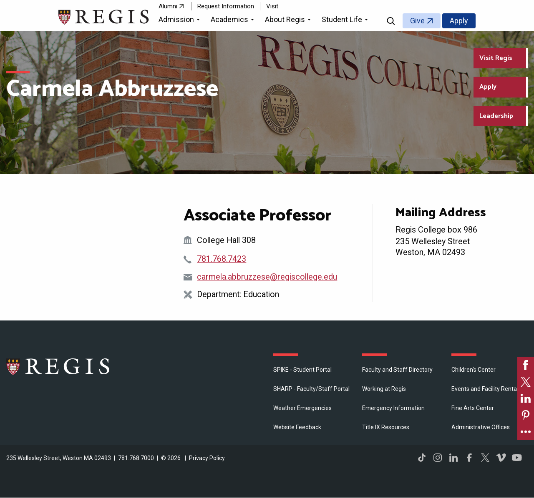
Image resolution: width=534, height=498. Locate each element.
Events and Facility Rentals (486, 388)
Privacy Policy (207, 458)
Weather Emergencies (302, 408)
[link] (525, 365)
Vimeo (501, 457)
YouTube (517, 457)
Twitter (485, 457)
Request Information (225, 6)
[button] (180, 20)
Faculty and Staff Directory (397, 369)
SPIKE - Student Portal (302, 369)
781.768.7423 (221, 259)
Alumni (168, 6)
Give (417, 20)
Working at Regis (384, 388)
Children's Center (473, 369)
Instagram (438, 457)
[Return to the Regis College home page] (104, 16)
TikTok (422, 457)
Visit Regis (495, 58)
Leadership (496, 116)
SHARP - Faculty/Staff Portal (311, 388)
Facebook (469, 457)
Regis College (58, 366)
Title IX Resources (385, 427)
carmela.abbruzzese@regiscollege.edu (267, 277)
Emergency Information (393, 408)
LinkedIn (453, 457)
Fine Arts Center (472, 408)
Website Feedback (297, 427)
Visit (272, 6)
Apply (459, 20)
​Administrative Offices (480, 427)
